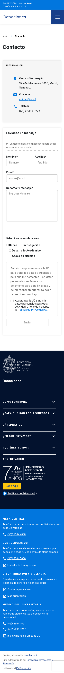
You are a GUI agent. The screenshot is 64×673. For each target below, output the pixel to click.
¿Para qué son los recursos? (26, 413)
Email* (32, 176)
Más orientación (16, 596)
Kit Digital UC (23, 668)
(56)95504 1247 (16, 629)
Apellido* (46, 160)
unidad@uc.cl (27, 99)
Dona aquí (11, 486)
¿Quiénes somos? (16, 447)
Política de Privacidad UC (33, 309)
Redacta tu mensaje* (32, 203)
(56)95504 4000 (16, 534)
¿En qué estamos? (17, 436)
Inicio (5, 36)
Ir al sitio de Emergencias (21, 565)
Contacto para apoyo (19, 589)
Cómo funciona (15, 401)
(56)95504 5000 (16, 558)
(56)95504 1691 (16, 623)
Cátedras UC (13, 424)
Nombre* (17, 160)
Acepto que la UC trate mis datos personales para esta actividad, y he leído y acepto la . (32, 305)
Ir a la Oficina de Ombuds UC (23, 635)
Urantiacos (29, 655)
